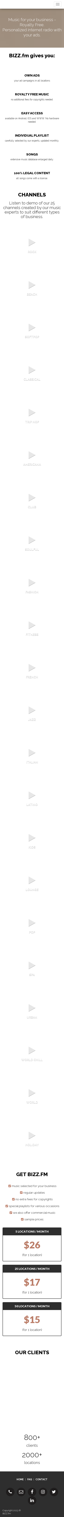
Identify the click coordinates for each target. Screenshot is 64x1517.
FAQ (29, 1479)
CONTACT (41, 1479)
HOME (20, 1479)
